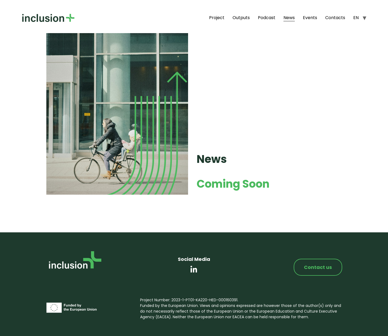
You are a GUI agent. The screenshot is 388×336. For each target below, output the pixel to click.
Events (310, 18)
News (289, 18)
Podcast (266, 18)
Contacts (335, 18)
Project (216, 18)
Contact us (318, 267)
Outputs (241, 18)
